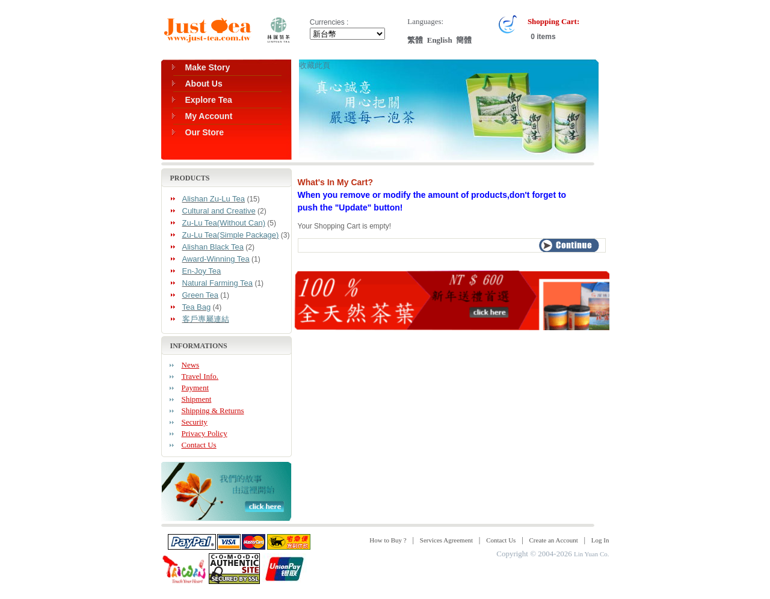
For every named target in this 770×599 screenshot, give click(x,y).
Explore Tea (208, 100)
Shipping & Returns (213, 410)
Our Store (204, 132)
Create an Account (553, 540)
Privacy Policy (204, 433)
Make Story (207, 67)
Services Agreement (446, 540)
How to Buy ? (387, 540)
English (439, 40)
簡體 (464, 40)
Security (195, 421)
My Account (209, 116)
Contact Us (199, 444)
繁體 (415, 40)
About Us (204, 83)
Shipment (197, 399)
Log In (600, 540)
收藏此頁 (314, 65)
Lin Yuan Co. (591, 554)
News (191, 364)
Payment (195, 387)
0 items (542, 36)
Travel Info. (200, 376)
